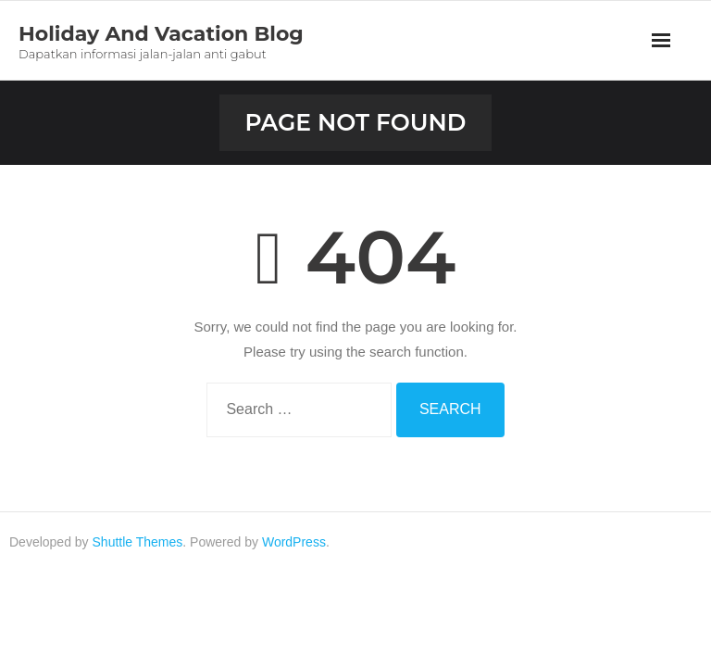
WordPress (294, 542)
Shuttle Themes (138, 542)
